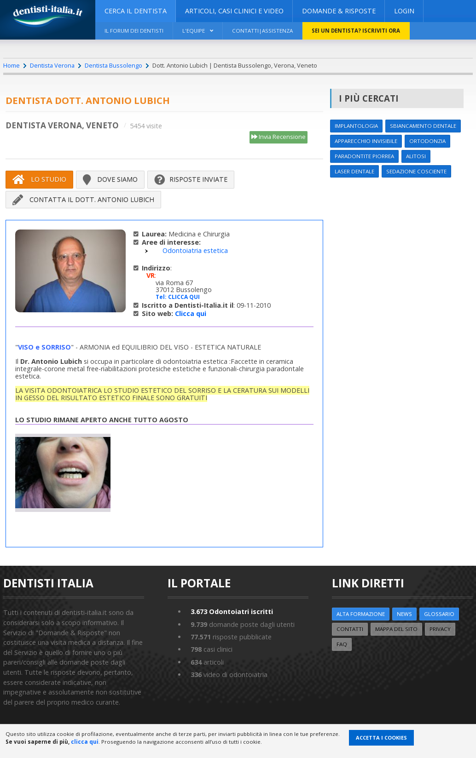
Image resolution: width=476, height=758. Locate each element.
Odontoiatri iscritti (232, 611)
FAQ (342, 644)
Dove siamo (110, 179)
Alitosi (416, 156)
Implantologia (356, 125)
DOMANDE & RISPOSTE (339, 10)
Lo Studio (39, 179)
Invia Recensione (278, 137)
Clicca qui (190, 313)
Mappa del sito (396, 629)
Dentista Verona (52, 65)
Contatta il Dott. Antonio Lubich (83, 199)
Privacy (440, 629)
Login (404, 10)
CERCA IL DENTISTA (135, 10)
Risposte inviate (190, 179)
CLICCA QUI (184, 297)
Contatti (350, 629)
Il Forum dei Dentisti (133, 30)
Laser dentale (354, 171)
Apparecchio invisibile (366, 141)
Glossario (439, 613)
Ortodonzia (427, 141)
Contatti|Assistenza (262, 30)
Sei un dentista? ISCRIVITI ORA (356, 30)
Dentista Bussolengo (113, 65)
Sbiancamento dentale (423, 125)
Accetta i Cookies (381, 737)
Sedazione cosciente (416, 171)
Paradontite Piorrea (364, 156)
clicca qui (85, 741)
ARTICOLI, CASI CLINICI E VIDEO (234, 10)
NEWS (404, 613)
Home (11, 65)
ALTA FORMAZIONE (361, 613)
